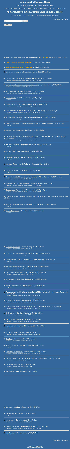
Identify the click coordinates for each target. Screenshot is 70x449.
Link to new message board (15, 72)
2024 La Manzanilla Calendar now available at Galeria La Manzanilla (28, 196)
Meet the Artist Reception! (14, 117)
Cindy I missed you (12, 253)
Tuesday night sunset (13, 426)
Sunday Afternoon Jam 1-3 (14, 260)
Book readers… (11, 313)
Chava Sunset (10, 371)
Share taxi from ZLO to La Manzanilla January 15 (22, 177)
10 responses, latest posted (24, 80)
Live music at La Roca (13, 279)
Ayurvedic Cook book (13, 157)
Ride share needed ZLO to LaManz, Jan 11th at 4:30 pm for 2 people (28, 292)
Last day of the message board (16, 78)
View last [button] (39, 80)
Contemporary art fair (13, 247)
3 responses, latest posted (24, 106)
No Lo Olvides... (11, 98)
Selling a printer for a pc (13, 285)
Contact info (9, 413)
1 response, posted (22, 86)
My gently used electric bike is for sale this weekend (22, 85)
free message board (38, 447)
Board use (9, 339)
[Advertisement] (37, 42)
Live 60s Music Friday (13, 151)
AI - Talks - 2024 (11, 91)
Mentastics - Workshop (13, 326)
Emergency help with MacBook (16, 183)
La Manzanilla (48, 5)
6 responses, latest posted (24, 140)
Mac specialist (10, 420)
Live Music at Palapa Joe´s (15, 272)
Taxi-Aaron (9, 364)
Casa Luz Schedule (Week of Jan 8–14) (19, 111)
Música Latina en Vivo (13, 345)
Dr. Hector (9, 407)
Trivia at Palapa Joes (12, 211)
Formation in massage (13, 300)
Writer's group (10, 190)
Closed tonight (10, 170)
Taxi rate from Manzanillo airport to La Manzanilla (22, 358)
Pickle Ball (9, 332)
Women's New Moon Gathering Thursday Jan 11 (21, 306)
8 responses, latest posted (24, 112)
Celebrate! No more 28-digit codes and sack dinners (22, 136)
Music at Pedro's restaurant (14, 130)
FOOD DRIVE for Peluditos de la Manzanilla (20, 204)
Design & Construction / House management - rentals (23, 123)
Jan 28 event (10, 433)
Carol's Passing (11, 319)
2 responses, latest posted (24, 93)
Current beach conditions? (14, 352)
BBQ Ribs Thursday (12, 144)
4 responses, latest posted (24, 428)
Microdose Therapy (12, 164)
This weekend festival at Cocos (16, 104)
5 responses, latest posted (24, 119)
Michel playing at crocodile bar (15, 266)
